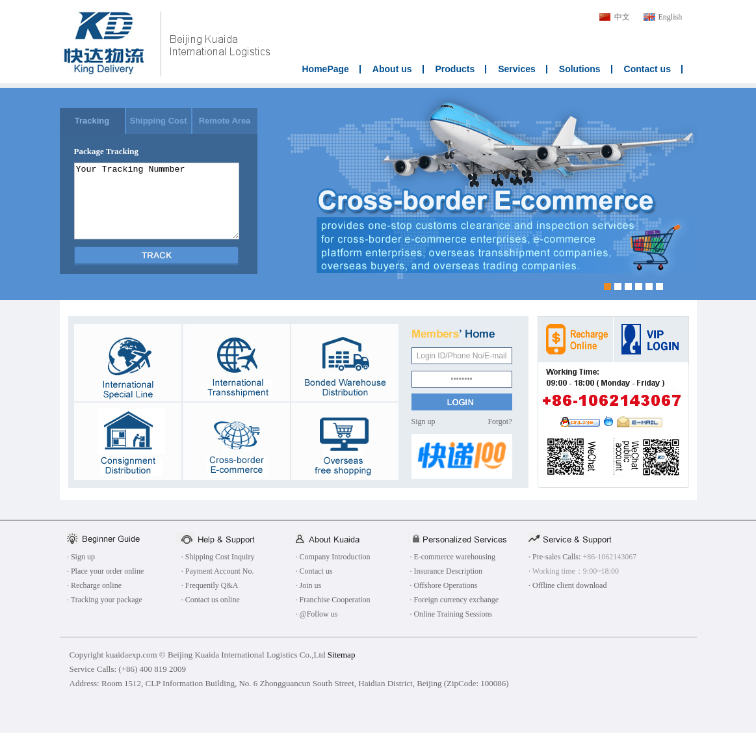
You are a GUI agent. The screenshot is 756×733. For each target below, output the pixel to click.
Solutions (580, 69)
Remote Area (225, 121)
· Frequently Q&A (210, 585)
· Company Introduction (333, 556)
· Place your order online (105, 571)
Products (455, 69)
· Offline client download (567, 585)
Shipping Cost (158, 121)
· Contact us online (210, 599)
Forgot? (500, 421)
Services (517, 69)
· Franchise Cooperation (333, 599)
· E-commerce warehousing (452, 556)
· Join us (309, 585)
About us (392, 69)
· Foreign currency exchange (454, 599)
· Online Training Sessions (451, 614)
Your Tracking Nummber (156, 201)
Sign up (423, 421)
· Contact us (314, 571)
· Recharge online (94, 585)
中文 (622, 16)
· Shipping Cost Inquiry (218, 556)
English (670, 16)
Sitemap (342, 655)
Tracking (92, 121)
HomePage (325, 69)
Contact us (647, 69)
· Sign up (81, 556)
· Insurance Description (446, 571)
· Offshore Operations (443, 585)
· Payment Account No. (217, 571)
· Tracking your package (104, 599)
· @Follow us (317, 614)
